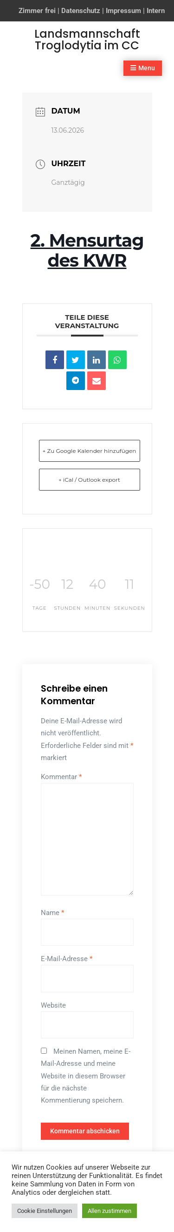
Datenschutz (80, 11)
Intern (156, 11)
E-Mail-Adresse (66, 959)
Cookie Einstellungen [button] (44, 1210)
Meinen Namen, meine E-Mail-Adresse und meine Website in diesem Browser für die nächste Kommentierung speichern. (85, 1075)
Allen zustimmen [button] (109, 1210)
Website (53, 1005)
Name (52, 913)
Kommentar (61, 777)
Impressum (123, 11)
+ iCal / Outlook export (89, 479)
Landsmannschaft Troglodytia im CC (87, 40)
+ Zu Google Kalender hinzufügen (89, 450)
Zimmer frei (37, 11)
